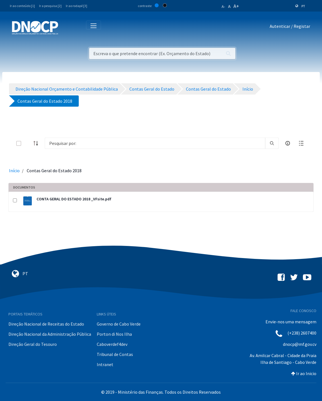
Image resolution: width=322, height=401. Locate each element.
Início (14, 170)
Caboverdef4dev (112, 344)
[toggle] (28, 143)
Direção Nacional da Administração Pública (49, 334)
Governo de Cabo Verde (119, 324)
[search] (272, 143)
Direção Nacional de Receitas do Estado (46, 324)
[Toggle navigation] (65, 27)
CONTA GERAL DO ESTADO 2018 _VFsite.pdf (74, 198)
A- (223, 6)
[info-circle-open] (287, 143)
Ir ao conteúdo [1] (22, 6)
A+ (236, 6)
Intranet (105, 364)
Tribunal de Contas (115, 354)
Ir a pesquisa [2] (50, 6)
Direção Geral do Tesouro (32, 344)
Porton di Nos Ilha (114, 334)
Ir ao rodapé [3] (76, 6)
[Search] (155, 143)
